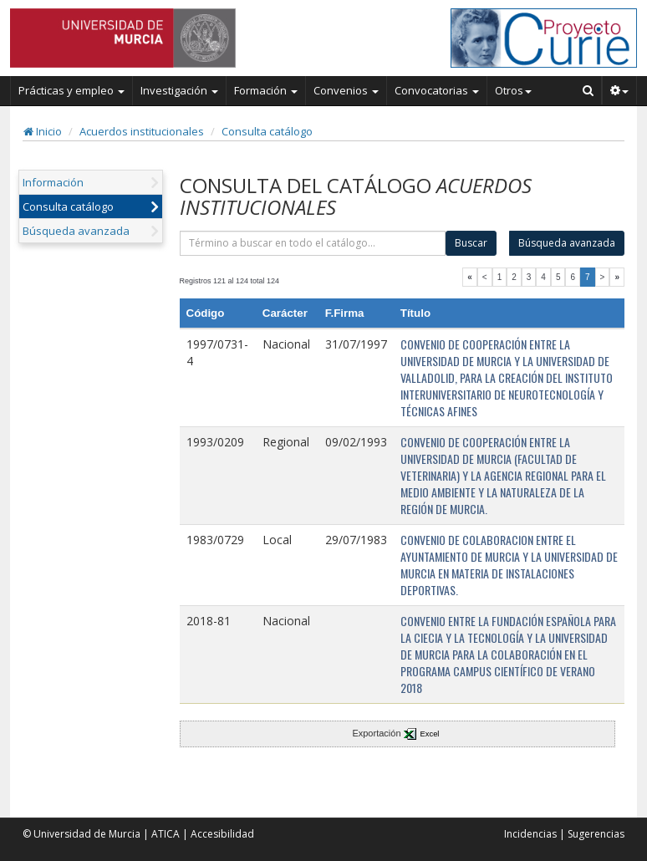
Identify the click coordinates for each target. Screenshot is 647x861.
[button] (620, 90)
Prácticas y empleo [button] (71, 90)
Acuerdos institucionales (141, 131)
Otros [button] (513, 90)
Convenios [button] (346, 90)
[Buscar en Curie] (588, 90)
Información (53, 182)
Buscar (471, 243)
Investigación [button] (179, 90)
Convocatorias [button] (437, 90)
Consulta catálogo (267, 131)
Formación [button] (266, 90)
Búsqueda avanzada (76, 230)
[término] (313, 243)
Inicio (42, 131)
